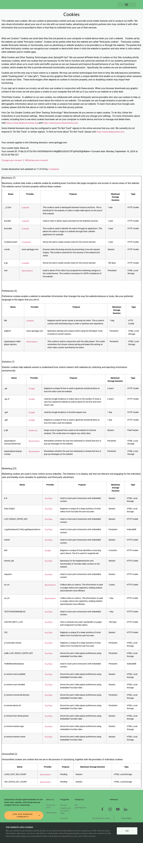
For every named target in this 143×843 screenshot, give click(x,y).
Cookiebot (53, 169)
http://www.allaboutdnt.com (110, 131)
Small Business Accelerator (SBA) (65, 810)
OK (127, 830)
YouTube (48, 498)
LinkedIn (25, 207)
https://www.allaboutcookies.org (22, 122)
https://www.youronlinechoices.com (60, 122)
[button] (126, 4)
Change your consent (11, 160)
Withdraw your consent (36, 160)
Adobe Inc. (33, 430)
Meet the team (51, 813)
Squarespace (27, 270)
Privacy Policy (126, 818)
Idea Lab (63, 805)
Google (32, 388)
